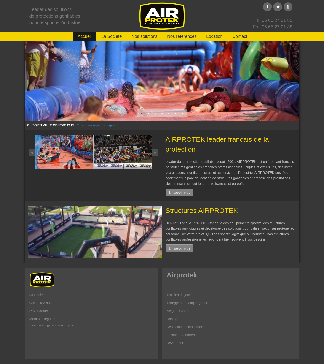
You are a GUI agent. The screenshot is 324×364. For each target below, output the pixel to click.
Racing (172, 319)
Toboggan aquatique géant (97, 125)
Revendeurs (38, 311)
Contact (239, 36)
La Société (111, 36)
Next (155, 152)
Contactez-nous (41, 303)
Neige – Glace (177, 311)
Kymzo (70, 325)
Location (214, 36)
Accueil (84, 36)
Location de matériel (182, 335)
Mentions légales (42, 319)
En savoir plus (179, 192)
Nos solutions (144, 36)
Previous (32, 152)
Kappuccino (50, 325)
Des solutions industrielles (186, 327)
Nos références (182, 36)
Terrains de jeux (179, 295)
